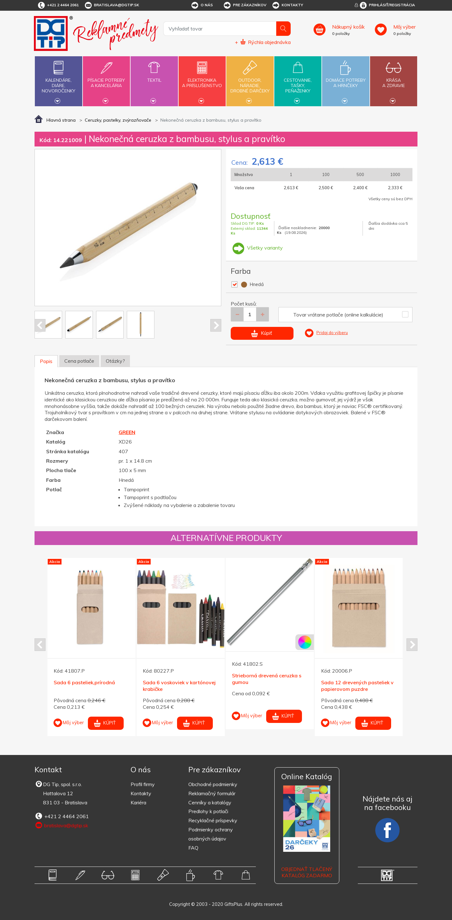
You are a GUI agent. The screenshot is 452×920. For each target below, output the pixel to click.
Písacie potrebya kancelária (106, 79)
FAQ (193, 848)
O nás (202, 5)
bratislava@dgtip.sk (111, 5)
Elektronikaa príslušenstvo (202, 79)
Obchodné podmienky (212, 784)
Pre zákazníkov (244, 5)
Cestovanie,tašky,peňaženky (297, 80)
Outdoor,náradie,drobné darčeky (249, 80)
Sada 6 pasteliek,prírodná (84, 682)
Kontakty (287, 5)
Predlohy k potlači (208, 811)
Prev (40, 325)
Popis (46, 361)
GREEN (127, 432)
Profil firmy (143, 784)
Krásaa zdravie (393, 79)
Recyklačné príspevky (212, 820)
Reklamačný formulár (211, 793)
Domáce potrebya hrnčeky (345, 79)
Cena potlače (79, 361)
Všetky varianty (257, 248)
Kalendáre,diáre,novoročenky (58, 80)
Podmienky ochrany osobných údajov (210, 834)
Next (215, 325)
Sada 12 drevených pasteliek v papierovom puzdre (357, 685)
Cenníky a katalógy (209, 802)
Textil (154, 77)
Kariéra (138, 802)
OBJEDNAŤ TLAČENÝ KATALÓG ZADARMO (306, 872)
